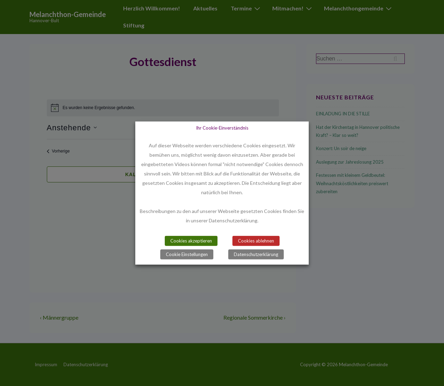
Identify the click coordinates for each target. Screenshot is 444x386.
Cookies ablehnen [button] (256, 241)
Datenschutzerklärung (256, 254)
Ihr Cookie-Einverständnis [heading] (222, 127)
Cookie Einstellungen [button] (187, 254)
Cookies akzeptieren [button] (191, 241)
